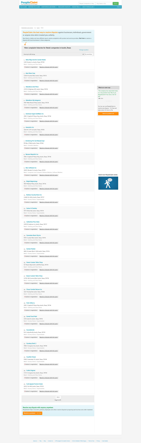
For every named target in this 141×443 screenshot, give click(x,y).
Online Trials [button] (76, 7)
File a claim (23, 7)
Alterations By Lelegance (33, 100)
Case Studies (105, 441)
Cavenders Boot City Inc (33, 235)
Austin (38, 28)
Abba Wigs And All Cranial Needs (36, 60)
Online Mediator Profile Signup (79, 441)
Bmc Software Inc (31, 168)
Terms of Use (91, 441)
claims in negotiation (31, 67)
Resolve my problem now (108, 113)
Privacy (98, 441)
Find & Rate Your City (64, 7)
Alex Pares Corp (30, 73)
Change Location (85, 49)
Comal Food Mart (31, 316)
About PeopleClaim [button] (88, 7)
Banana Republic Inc (32, 154)
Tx (35, 28)
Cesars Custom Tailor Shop (34, 262)
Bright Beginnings (31, 181)
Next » (58, 397)
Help (45, 441)
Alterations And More (32, 87)
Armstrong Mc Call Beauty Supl (34, 141)
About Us (35, 441)
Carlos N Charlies (31, 208)
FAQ (40, 441)
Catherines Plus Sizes (32, 222)
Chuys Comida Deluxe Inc (34, 289)
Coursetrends (30, 330)
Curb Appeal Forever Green (34, 384)
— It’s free (32, 413)
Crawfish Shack (31, 357)
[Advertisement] (70, 18)
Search (115, 3)
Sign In (119, 7)
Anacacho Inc (30, 127)
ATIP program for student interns (62, 441)
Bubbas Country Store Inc (34, 195)
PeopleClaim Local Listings (27, 28)
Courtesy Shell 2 (31, 343)
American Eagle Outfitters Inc (35, 114)
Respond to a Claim (34, 7)
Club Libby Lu (30, 303)
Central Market (30, 249)
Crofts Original (30, 370)
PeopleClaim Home (29, 3)
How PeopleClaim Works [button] (48, 7)
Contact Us (50, 441)
